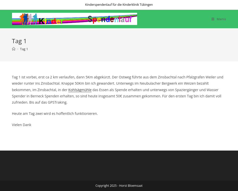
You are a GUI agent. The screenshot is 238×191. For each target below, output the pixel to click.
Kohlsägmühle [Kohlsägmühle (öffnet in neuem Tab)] (80, 89)
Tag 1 (24, 49)
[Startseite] (13, 49)
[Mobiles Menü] (218, 19)
